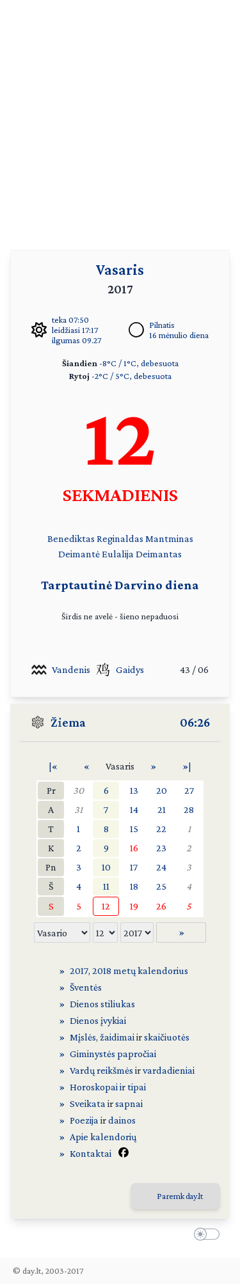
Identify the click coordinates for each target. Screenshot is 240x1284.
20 (161, 790)
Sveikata (88, 1103)
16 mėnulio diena (179, 335)
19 (134, 906)
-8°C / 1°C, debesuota (139, 363)
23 (161, 847)
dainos (122, 1120)
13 (134, 790)
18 (134, 886)
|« (53, 766)
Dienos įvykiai (98, 1020)
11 (106, 886)
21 (161, 809)
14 (134, 809)
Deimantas (159, 553)
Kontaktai (90, 1153)
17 (134, 867)
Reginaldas (120, 538)
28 (189, 809)
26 (161, 906)
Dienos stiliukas (102, 1003)
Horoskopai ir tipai (108, 1086)
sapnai (129, 1103)
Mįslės (83, 1037)
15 (134, 828)
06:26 (195, 722)
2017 (79, 970)
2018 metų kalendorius (140, 970)
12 (106, 906)
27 (189, 790)
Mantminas (169, 538)
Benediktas (71, 538)
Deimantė (79, 553)
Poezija (84, 1120)
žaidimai (117, 1037)
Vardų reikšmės (101, 1070)
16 (134, 847)
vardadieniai (169, 1070)
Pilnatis (162, 325)
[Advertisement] (120, 120)
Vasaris (120, 269)
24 (161, 867)
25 (161, 886)
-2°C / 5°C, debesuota (132, 376)
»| (186, 766)
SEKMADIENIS (120, 494)
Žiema (68, 722)
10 (106, 867)
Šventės (86, 987)
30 (78, 790)
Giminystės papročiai (113, 1053)
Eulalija (118, 553)
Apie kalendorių (103, 1136)
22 (161, 828)
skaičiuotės (166, 1037)
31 (78, 809)
